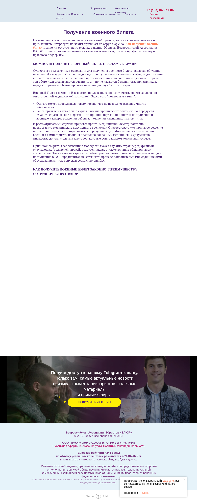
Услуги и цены (98, 8)
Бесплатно (131, 14)
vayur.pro (168, 480)
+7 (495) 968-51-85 (160, 10)
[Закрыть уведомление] (184, 479)
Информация (99, 426)
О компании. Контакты (106, 14)
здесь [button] (145, 492)
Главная (61, 8)
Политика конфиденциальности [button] (124, 446)
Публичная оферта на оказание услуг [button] (77, 446)
